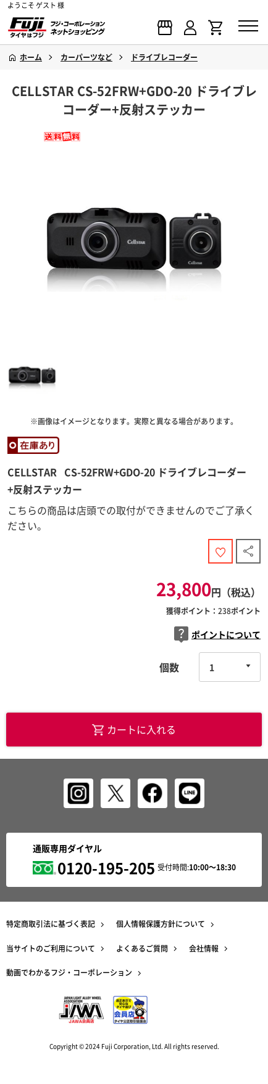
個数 (169, 667)
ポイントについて (217, 634)
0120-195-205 (106, 868)
